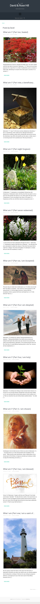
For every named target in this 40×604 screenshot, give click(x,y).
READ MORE (6, 75)
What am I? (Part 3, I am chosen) (17, 409)
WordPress (28, 599)
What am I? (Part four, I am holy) (17, 357)
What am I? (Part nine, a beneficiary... (19, 82)
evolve (11, 599)
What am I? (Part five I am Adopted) (18, 305)
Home (3, 23)
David (16, 34)
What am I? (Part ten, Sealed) (15, 32)
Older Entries (33, 589)
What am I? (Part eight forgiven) (16, 149)
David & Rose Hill (19, 5)
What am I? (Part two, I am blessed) (18, 469)
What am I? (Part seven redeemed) (18, 210)
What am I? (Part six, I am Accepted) (18, 261)
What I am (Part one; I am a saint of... (19, 513)
